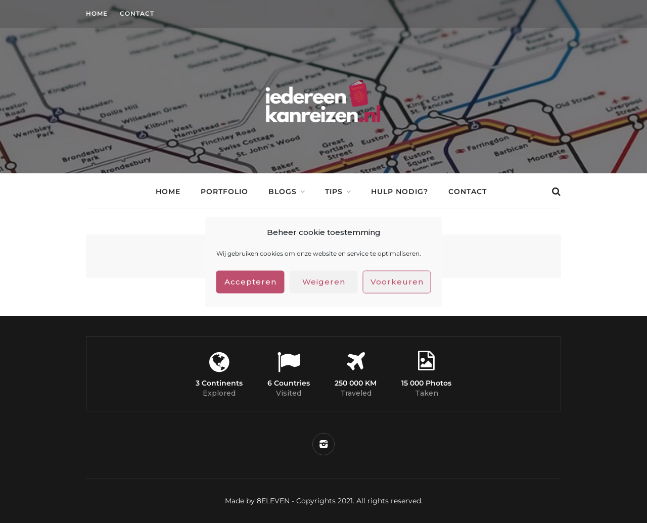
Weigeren (323, 282)
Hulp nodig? (399, 191)
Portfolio (224, 191)
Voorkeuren (397, 282)
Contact (137, 13)
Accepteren (250, 282)
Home (97, 13)
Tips (334, 191)
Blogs (282, 191)
